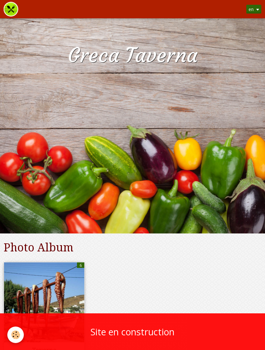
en (251, 9)
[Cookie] (15, 335)
